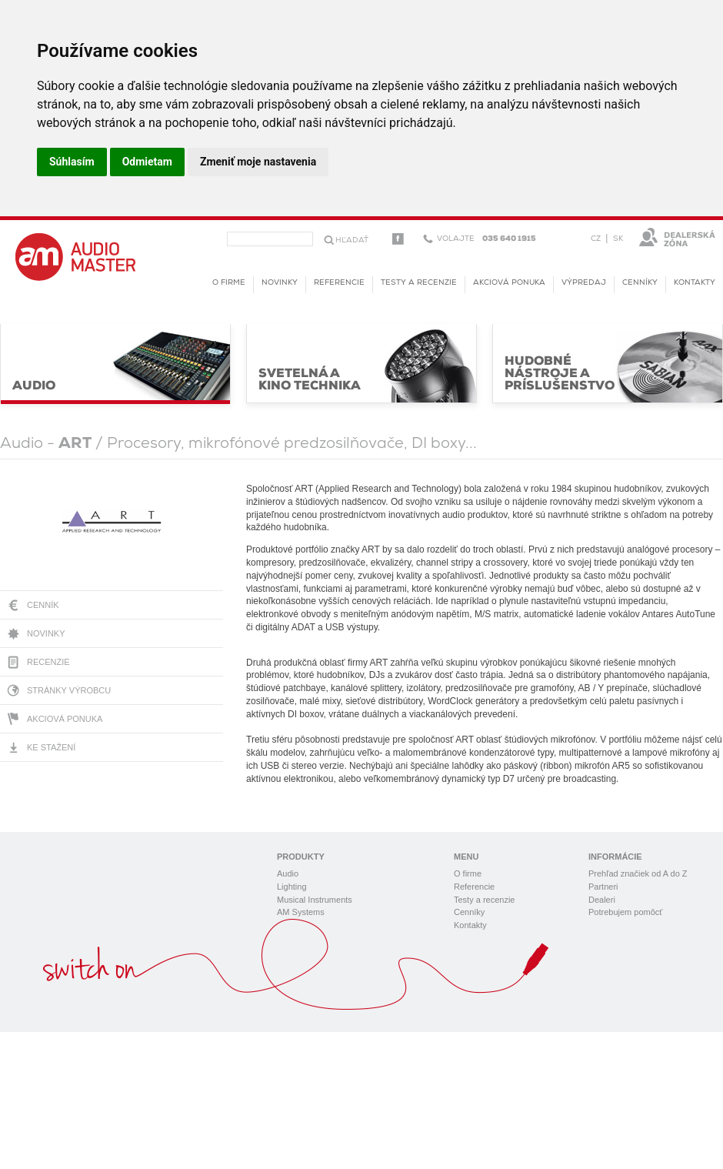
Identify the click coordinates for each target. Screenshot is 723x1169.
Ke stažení (51, 747)
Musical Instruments (314, 899)
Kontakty (694, 283)
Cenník (43, 605)
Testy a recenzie (419, 283)
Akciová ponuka (64, 718)
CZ (596, 239)
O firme (228, 283)
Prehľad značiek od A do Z (638, 873)
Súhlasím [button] (72, 161)
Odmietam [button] (147, 161)
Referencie (339, 283)
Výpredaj (583, 283)
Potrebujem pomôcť (625, 912)
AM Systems (301, 912)
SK (618, 239)
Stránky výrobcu (69, 690)
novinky (280, 283)
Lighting (292, 886)
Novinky (46, 633)
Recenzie (48, 661)
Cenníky (640, 283)
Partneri (603, 886)
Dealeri (601, 899)
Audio (287, 873)
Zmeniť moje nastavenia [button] (258, 161)
